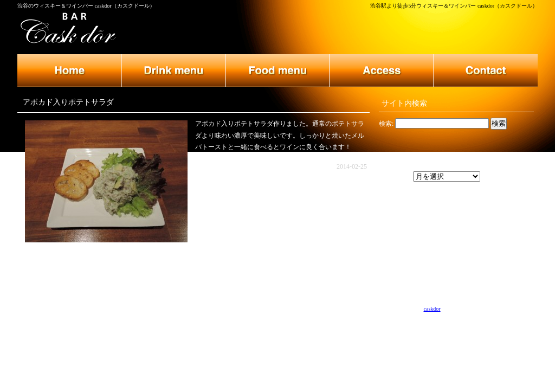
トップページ (69, 70)
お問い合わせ (486, 70)
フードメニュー (277, 70)
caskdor (432, 309)
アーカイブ (395, 177)
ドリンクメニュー (173, 70)
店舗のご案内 (382, 70)
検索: (386, 123)
